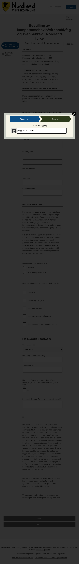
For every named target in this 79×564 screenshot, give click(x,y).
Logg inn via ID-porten (26, 131)
